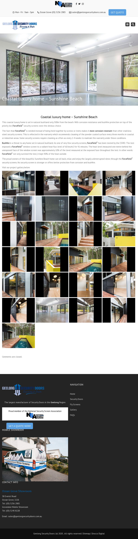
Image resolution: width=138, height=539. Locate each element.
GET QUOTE (117, 12)
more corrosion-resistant (101, 131)
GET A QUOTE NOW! (20, 426)
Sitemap (86, 533)
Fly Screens (75, 404)
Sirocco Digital (98, 533)
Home (72, 394)
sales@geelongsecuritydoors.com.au (89, 12)
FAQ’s (72, 415)
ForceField (17, 125)
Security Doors (76, 399)
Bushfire (5, 143)
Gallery (73, 409)
